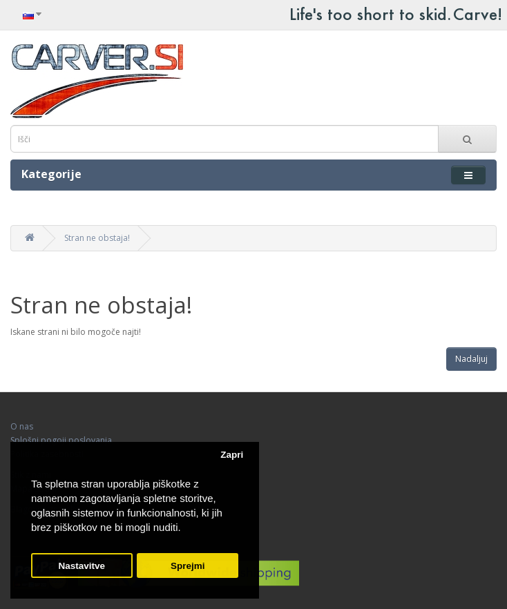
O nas (21, 426)
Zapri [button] (231, 455)
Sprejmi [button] (188, 566)
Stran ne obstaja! (97, 238)
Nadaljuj (471, 359)
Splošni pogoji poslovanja (61, 440)
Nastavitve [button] (82, 566)
